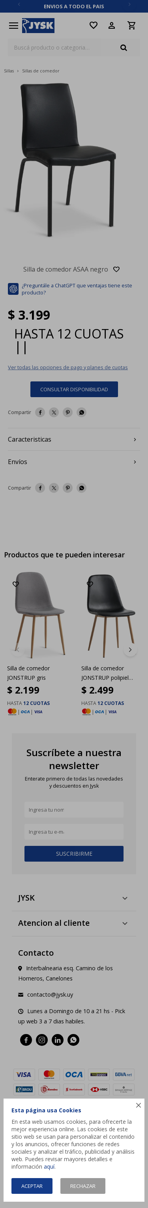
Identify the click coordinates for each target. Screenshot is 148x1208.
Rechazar (83, 1186)
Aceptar (32, 1186)
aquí (49, 1166)
